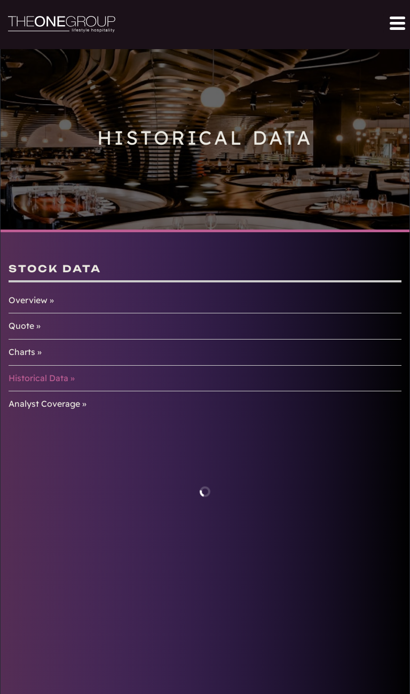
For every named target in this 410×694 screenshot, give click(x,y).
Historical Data (38, 378)
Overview (28, 300)
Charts (22, 351)
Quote (21, 325)
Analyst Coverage (44, 403)
